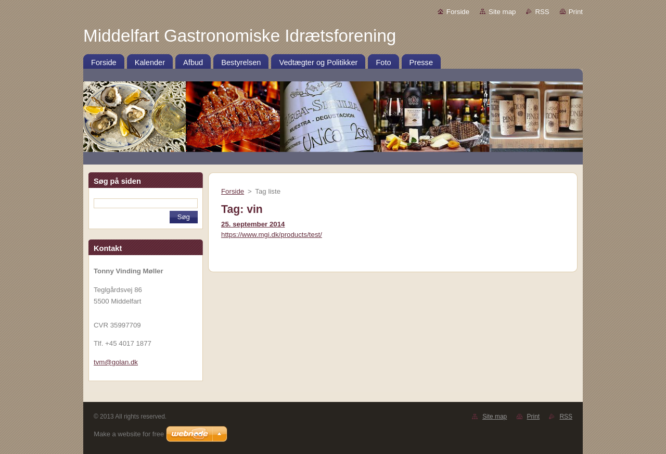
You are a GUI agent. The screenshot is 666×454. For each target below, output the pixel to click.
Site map (502, 12)
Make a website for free (129, 434)
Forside (457, 12)
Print (576, 12)
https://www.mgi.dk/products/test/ (271, 234)
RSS (542, 12)
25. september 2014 (253, 224)
